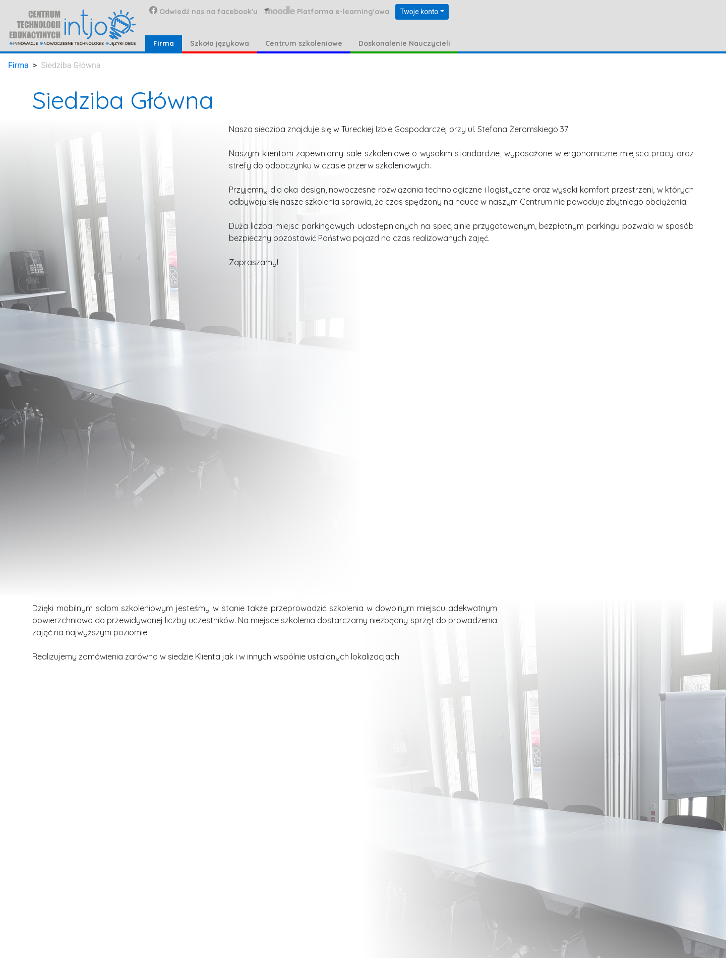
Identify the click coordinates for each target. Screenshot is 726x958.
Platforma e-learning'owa (326, 11)
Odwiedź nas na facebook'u (203, 11)
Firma (18, 65)
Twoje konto (419, 12)
